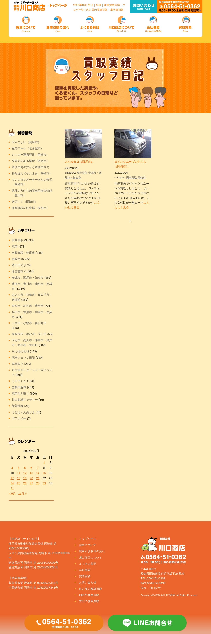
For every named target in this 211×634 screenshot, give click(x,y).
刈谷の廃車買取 (89, 595)
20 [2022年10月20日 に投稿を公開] (31, 478)
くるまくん (19, 381)
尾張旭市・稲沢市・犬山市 (29, 334)
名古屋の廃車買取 (90, 588)
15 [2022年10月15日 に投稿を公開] (44, 473)
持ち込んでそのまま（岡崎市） (32, 173)
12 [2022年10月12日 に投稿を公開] (25, 473)
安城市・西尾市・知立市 (27, 277)
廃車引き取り (20, 393)
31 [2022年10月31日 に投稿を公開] (12, 488)
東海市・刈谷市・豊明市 (27, 305)
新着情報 (17, 406)
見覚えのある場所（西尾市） (30, 160)
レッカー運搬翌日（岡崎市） (30, 154)
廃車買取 (82, 172)
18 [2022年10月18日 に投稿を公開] (18, 478)
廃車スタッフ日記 (23, 357)
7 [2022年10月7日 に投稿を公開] (38, 467)
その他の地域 (20, 351)
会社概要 (84, 570)
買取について (87, 545)
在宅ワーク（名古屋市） (27, 148)
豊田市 (16, 265)
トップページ (87, 538)
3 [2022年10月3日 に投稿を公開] (12, 467)
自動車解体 (19, 387)
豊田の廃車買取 (89, 601)
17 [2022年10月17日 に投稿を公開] (12, 478)
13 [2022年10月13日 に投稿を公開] (31, 473)
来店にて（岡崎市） (25, 201)
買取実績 (84, 576)
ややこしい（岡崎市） (26, 142)
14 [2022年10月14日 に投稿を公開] (37, 473)
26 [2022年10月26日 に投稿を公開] (25, 483)
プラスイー (19, 418)
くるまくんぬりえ (23, 412)
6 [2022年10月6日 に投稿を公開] (31, 467)
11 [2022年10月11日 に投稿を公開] (18, 473)
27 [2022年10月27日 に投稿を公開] (31, 483)
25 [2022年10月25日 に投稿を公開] (18, 483)
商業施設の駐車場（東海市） (30, 208)
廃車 (15, 246)
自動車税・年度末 (23, 252)
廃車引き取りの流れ (92, 551)
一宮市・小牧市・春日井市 (29, 323)
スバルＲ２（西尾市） (79, 161)
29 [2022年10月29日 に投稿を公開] (44, 483)
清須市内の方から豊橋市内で (30, 167)
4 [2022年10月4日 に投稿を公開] (18, 467)
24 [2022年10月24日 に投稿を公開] (12, 483)
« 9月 (12, 493)
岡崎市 (142, 177)
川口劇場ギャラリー (25, 399)
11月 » (22, 493)
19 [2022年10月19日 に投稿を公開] (25, 478)
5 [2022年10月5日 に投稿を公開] (25, 467)
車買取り (17, 363)
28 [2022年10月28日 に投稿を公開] (37, 483)
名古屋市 (17, 271)
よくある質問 (87, 563)
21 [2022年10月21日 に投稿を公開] (37, 478)
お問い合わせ (87, 582)
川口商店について (90, 557)
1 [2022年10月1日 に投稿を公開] (44, 462)
